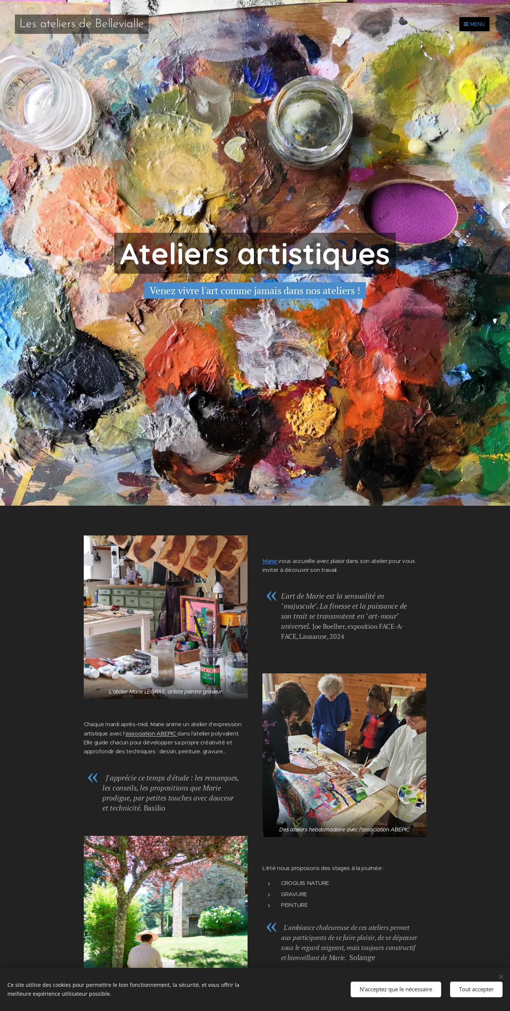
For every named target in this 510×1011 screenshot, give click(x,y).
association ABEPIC (151, 733)
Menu (474, 24)
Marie (270, 560)
